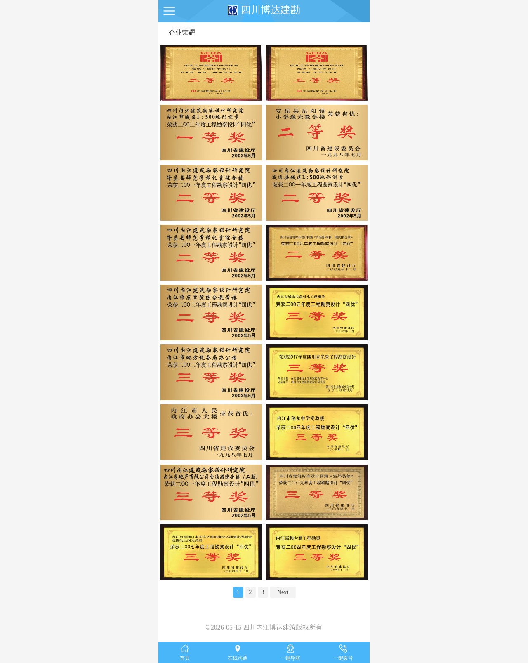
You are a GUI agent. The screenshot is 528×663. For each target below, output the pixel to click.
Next (282, 592)
